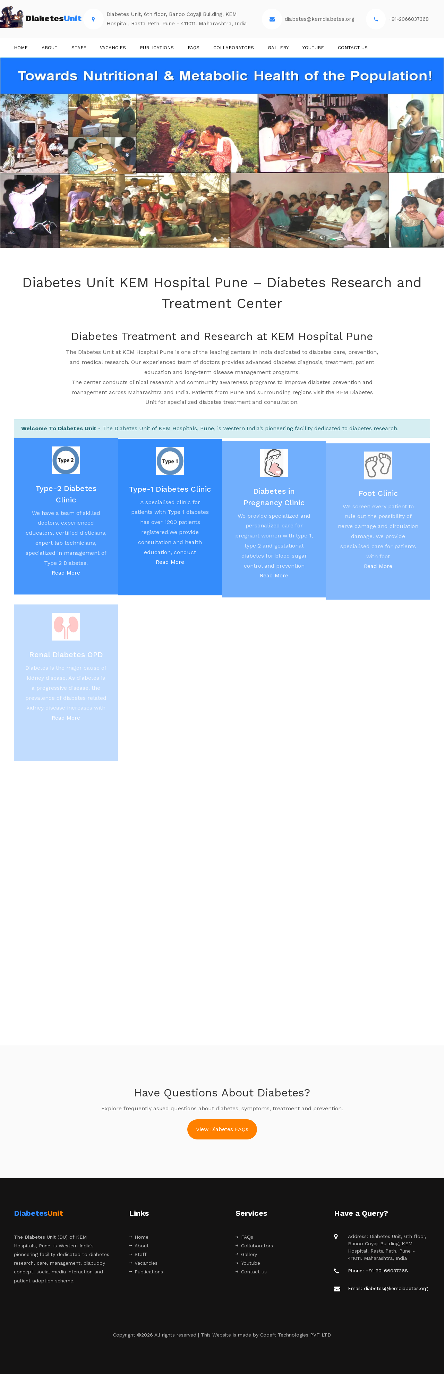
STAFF (78, 47)
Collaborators (233, 47)
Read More (66, 576)
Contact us (353, 47)
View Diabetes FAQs (222, 1129)
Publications (157, 47)
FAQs (193, 47)
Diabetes (48, 19)
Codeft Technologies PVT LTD (295, 1335)
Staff (138, 1254)
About (50, 47)
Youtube (313, 47)
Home (21, 47)
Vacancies (113, 47)
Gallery (278, 47)
